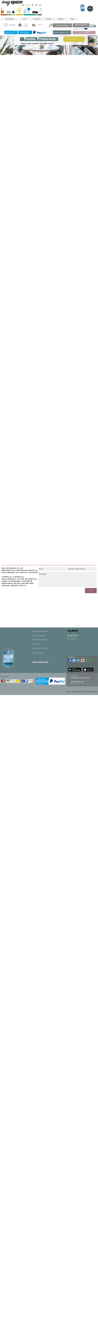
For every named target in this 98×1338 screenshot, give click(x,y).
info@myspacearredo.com (80, 677)
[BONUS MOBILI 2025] (62, 32)
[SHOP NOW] (74, 39)
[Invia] (91, 590)
